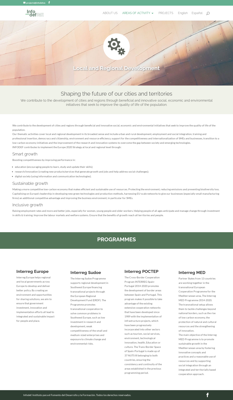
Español (197, 13)
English (183, 13)
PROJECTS (166, 13)
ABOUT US (110, 13)
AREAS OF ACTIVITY (136, 13)
